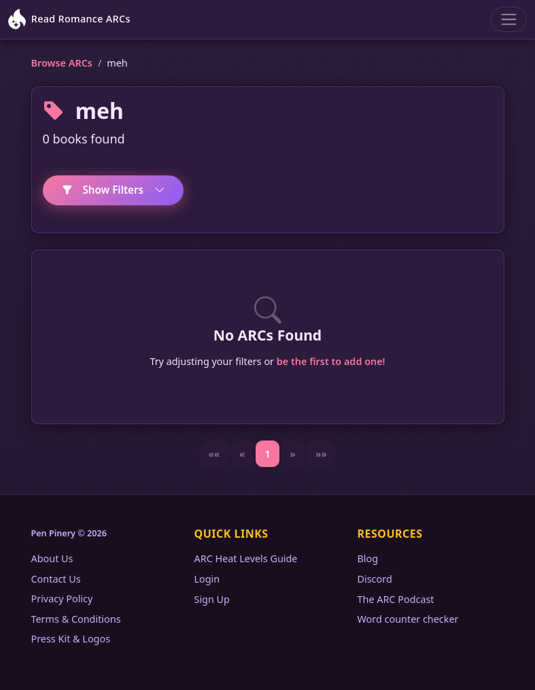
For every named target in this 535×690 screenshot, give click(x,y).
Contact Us (56, 578)
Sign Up (212, 599)
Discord (375, 578)
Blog (368, 558)
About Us (52, 558)
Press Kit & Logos (71, 638)
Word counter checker (408, 619)
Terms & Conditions (76, 619)
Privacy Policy (62, 598)
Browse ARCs (61, 62)
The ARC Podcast (396, 599)
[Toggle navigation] (509, 19)
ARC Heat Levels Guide (246, 558)
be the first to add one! (331, 361)
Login (207, 578)
